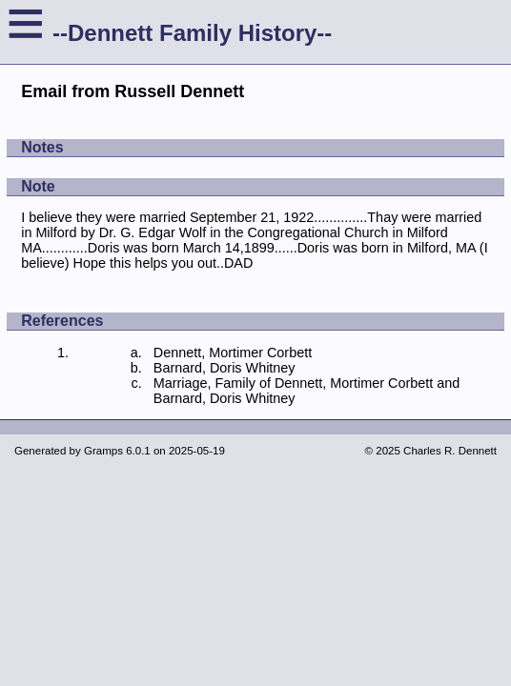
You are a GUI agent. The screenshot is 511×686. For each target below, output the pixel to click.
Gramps (103, 450)
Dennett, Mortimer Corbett (232, 352)
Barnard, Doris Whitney (224, 367)
